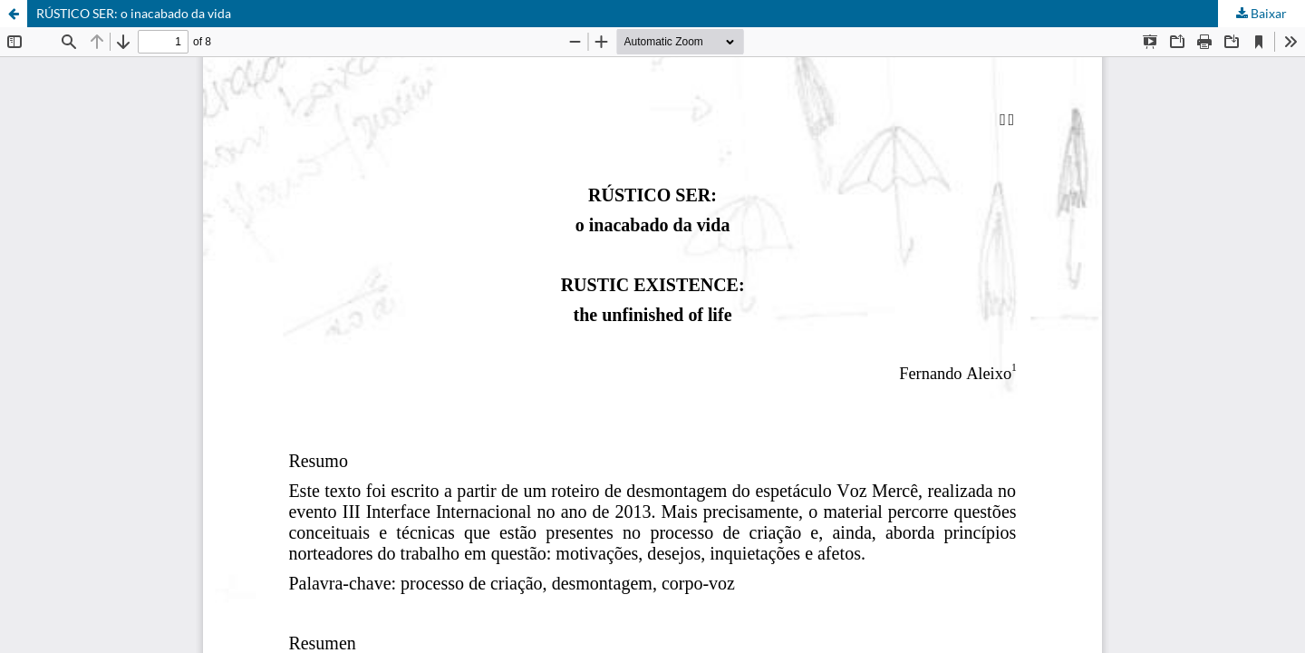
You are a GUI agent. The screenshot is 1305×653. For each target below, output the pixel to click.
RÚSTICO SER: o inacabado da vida (133, 13)
